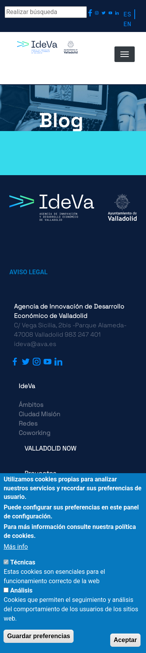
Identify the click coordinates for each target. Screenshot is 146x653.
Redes (28, 423)
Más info (16, 546)
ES (127, 14)
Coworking (34, 433)
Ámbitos (31, 405)
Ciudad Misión (39, 414)
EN (127, 24)
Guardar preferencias (38, 636)
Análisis (21, 590)
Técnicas (22, 562)
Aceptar (125, 640)
